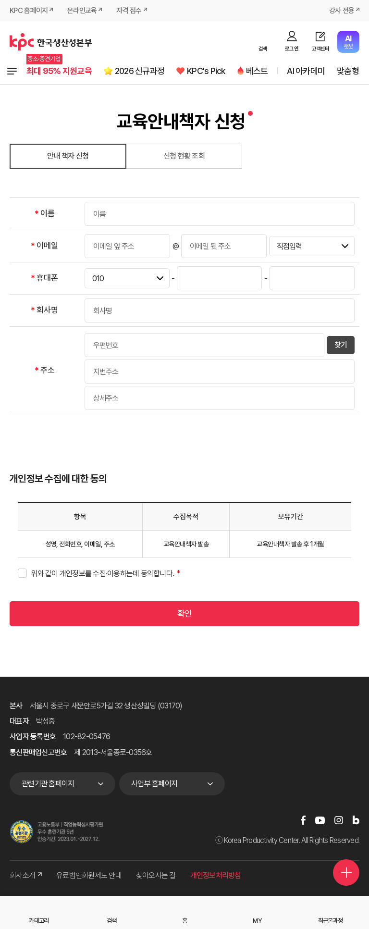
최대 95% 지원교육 (59, 71)
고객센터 (321, 49)
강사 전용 (341, 10)
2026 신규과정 (139, 71)
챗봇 (348, 42)
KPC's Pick (206, 71)
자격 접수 (128, 10)
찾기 (340, 344)
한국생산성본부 (51, 42)
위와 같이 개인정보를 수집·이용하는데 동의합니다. (102, 573)
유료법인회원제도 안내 (89, 875)
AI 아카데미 (306, 71)
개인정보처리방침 (215, 875)
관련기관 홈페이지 (48, 783)
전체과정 (12, 71)
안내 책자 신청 (67, 156)
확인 (184, 613)
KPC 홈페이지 (29, 10)
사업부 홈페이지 (154, 783)
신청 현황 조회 (184, 156)
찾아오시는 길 (156, 875)
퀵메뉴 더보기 (346, 873)
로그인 (291, 49)
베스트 (257, 71)
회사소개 (26, 875)
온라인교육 (82, 10)
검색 (263, 49)
